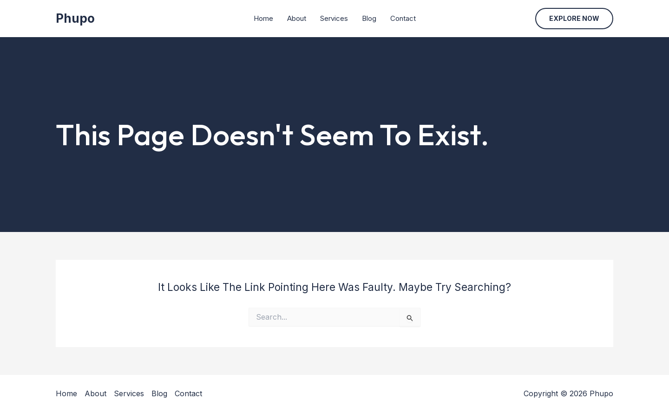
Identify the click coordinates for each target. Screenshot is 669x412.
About (296, 18)
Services (334, 18)
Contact (403, 18)
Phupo (75, 18)
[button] (574, 18)
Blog (369, 18)
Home (263, 18)
